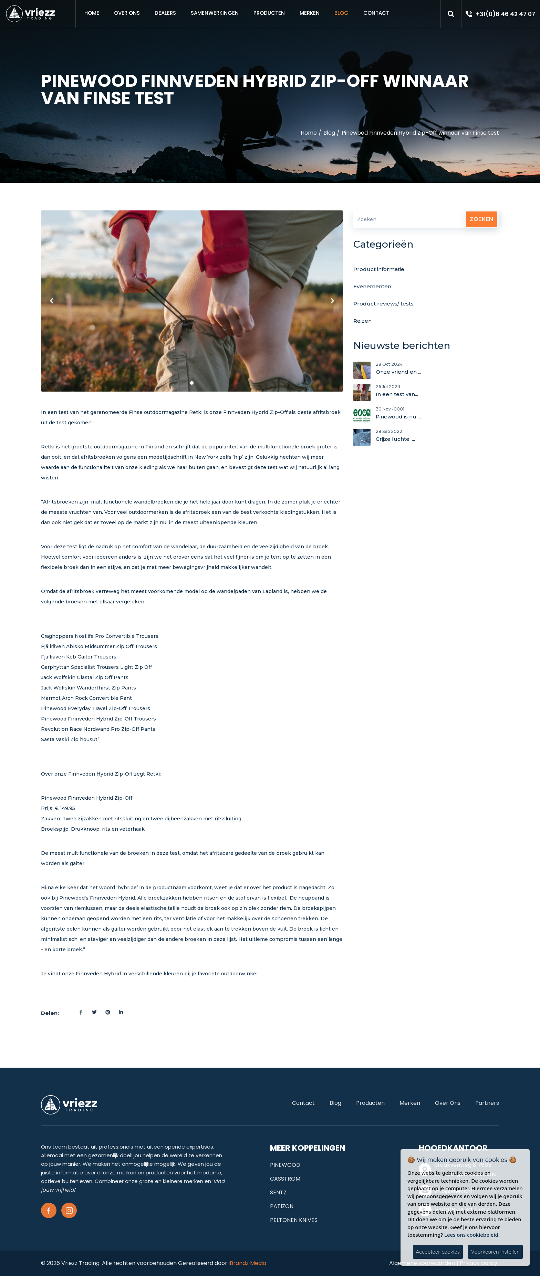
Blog (341, 13)
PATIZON (281, 1206)
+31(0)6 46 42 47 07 (505, 14)
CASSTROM (285, 1179)
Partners (487, 1103)
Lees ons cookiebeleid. (472, 1234)
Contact (376, 13)
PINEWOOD (285, 1165)
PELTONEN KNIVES (294, 1220)
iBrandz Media (247, 1263)
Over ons (127, 13)
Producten (269, 13)
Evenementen (372, 286)
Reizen (362, 321)
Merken (310, 13)
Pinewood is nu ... (437, 415)
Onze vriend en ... (437, 370)
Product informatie (378, 269)
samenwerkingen (215, 13)
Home (91, 13)
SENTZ (278, 1192)
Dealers (165, 13)
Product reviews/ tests (383, 303)
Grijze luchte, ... (437, 437)
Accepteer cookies (438, 1251)
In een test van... (437, 392)
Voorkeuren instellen (495, 1251)
